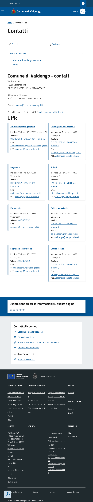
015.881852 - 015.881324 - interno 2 (27, 138)
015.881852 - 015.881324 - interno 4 (64, 225)
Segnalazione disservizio (56, 459)
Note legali (52, 437)
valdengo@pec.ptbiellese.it (51, 112)
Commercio (15, 208)
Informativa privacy (55, 433)
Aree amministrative (16, 392)
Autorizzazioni (33, 400)
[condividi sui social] (14, 44)
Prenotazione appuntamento (56, 465)
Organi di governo (15, 404)
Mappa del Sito (73, 491)
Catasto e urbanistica (36, 404)
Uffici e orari (12, 477)
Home (10, 22)
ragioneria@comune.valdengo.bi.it (25, 193)
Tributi (54, 167)
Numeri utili (12, 481)
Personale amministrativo (16, 410)
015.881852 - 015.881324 (16, 450)
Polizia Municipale (59, 208)
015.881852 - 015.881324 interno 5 (63, 184)
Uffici (10, 419)
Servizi (35, 491)
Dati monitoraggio (15, 491)
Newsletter (72, 436)
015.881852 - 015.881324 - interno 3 (64, 266)
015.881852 (24, 220)
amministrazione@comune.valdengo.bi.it (28, 145)
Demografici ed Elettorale (63, 126)
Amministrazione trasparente (56, 450)
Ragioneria (15, 167)
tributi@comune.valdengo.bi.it (64, 193)
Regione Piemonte (14, 3)
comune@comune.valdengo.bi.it (29, 105)
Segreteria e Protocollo (21, 248)
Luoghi (71, 408)
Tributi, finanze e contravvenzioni (56, 406)
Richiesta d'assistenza (56, 471)
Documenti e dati (14, 396)
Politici (10, 416)
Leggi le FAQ (53, 454)
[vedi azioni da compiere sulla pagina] (55, 44)
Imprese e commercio (56, 392)
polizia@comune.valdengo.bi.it (64, 233)
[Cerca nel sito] (81, 11)
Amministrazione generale (22, 126)
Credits (52, 491)
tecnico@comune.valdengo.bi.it (65, 274)
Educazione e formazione (36, 410)
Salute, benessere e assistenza (56, 398)
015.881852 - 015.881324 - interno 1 (64, 144)
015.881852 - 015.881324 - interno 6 (23, 184)
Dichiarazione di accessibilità (56, 443)
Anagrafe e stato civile (36, 394)
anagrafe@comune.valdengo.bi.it (66, 152)
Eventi (70, 412)
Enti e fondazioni (14, 400)
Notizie (71, 392)
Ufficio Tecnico (57, 248)
